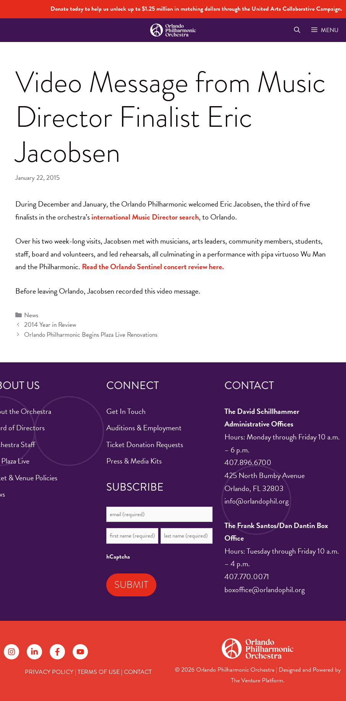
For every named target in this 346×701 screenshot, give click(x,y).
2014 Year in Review (50, 325)
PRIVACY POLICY (49, 672)
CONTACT (138, 672)
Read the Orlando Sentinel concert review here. (153, 266)
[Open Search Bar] (296, 30)
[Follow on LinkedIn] (34, 651)
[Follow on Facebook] (57, 651)
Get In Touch (126, 411)
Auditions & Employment (144, 427)
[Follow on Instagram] (11, 651)
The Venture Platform (257, 680)
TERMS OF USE (99, 672)
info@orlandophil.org (256, 501)
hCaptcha (118, 556)
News (31, 315)
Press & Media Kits (134, 461)
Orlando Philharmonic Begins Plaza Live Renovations (91, 334)
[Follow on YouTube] (80, 651)
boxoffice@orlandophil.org (264, 589)
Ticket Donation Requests (144, 444)
